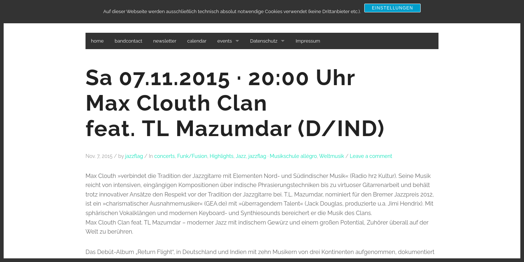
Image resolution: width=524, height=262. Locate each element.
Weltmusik (331, 156)
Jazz (241, 156)
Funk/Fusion (192, 156)
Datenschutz (263, 41)
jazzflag (134, 156)
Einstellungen (392, 8)
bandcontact (128, 41)
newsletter (164, 41)
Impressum (307, 41)
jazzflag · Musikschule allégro (283, 156)
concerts (164, 156)
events (224, 41)
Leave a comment (371, 156)
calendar (197, 41)
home (97, 41)
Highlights (221, 156)
